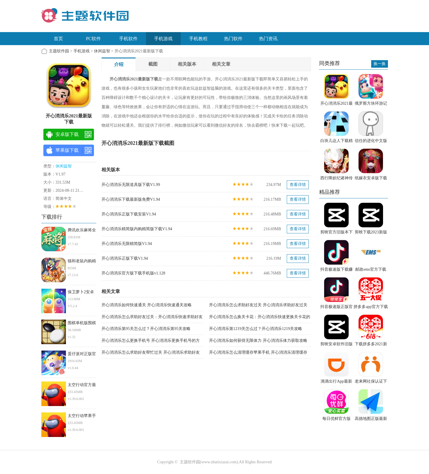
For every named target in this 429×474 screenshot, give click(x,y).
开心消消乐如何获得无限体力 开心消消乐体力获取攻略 (258, 340)
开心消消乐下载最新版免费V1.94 (130, 199)
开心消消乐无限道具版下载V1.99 (130, 184)
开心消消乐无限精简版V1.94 (126, 243)
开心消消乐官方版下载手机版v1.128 (133, 273)
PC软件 (93, 38)
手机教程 (198, 38)
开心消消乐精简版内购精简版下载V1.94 (136, 229)
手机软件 (128, 38)
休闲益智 (102, 51)
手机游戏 (163, 38)
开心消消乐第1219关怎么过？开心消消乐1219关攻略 (255, 329)
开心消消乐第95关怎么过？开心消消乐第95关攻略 (146, 329)
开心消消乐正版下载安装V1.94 (128, 214)
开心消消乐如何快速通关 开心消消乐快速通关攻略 (146, 305)
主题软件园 (59, 51)
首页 (58, 38)
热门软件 (233, 38)
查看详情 (298, 184)
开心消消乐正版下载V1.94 (124, 258)
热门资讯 (268, 38)
